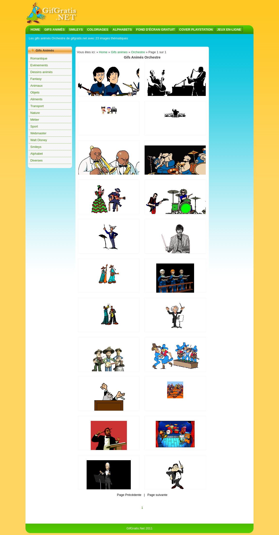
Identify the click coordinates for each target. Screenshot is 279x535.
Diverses (36, 160)
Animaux (36, 85)
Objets (35, 92)
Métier (34, 119)
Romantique (38, 58)
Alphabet (36, 153)
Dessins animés (41, 72)
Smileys (35, 147)
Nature (35, 113)
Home (103, 52)
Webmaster (38, 133)
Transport (37, 106)
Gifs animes (119, 52)
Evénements (39, 65)
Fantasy (35, 79)
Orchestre (138, 52)
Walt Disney (38, 140)
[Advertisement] (165, 13)
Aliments (36, 99)
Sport (34, 126)
